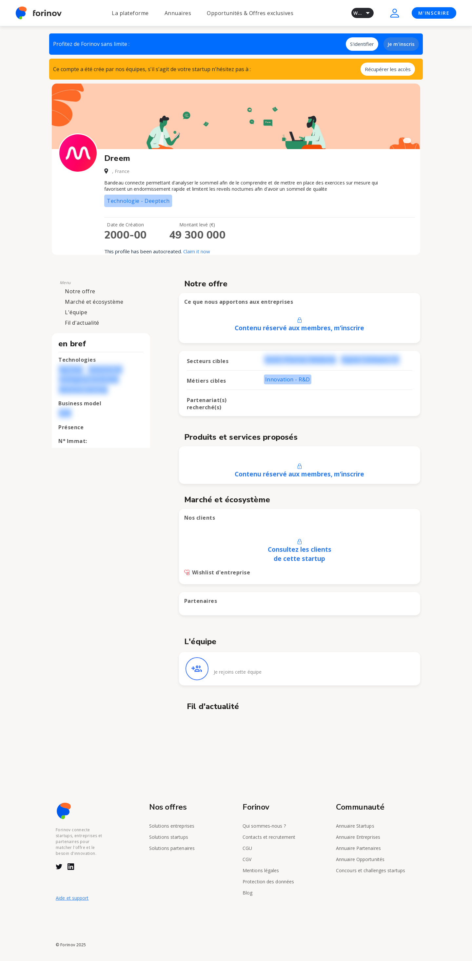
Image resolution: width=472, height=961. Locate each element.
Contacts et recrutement (269, 837)
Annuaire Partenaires (358, 848)
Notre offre (80, 291)
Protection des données (268, 881)
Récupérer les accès (388, 69)
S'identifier (362, 44)
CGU (247, 848)
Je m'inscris (401, 44)
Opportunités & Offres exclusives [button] (250, 13)
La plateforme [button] (130, 13)
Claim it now (196, 251)
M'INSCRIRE (434, 13)
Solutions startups (168, 837)
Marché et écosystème (94, 301)
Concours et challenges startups (370, 870)
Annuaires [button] (178, 13)
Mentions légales (261, 870)
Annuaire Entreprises (358, 837)
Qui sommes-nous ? (264, 826)
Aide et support (72, 898)
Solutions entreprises (171, 826)
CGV (247, 859)
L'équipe (76, 312)
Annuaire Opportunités (360, 859)
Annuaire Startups (355, 826)
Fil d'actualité (82, 322)
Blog (247, 893)
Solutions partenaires (172, 848)
